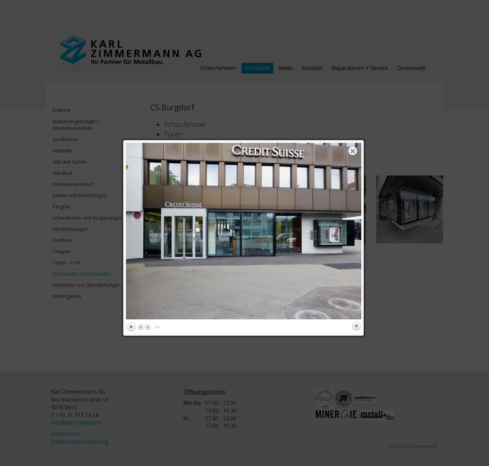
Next (147, 216)
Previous (141, 216)
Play (131, 216)
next (303, 120)
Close (356, 215)
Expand (353, 40)
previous (183, 120)
